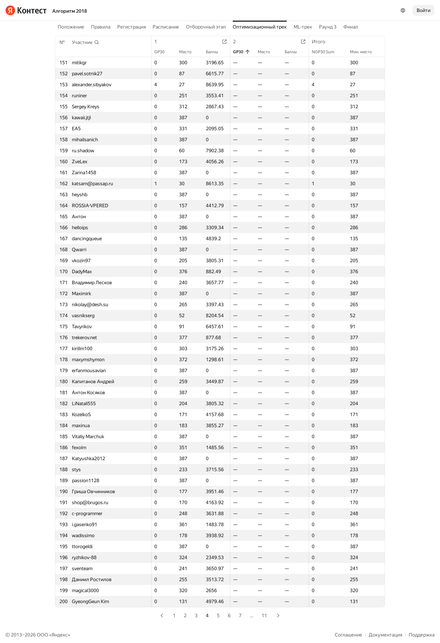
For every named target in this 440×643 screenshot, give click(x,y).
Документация (385, 635)
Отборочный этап (206, 27)
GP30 (163, 52)
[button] (85, 42)
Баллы (215, 52)
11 (264, 615)
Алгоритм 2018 (69, 11)
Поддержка (421, 635)
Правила (100, 27)
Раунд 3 (328, 27)
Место (188, 52)
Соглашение (348, 635)
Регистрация (131, 27)
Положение (71, 27)
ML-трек (303, 27)
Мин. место (364, 52)
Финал (350, 27)
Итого (322, 41)
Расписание (166, 27)
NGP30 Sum (326, 52)
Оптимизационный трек (260, 27)
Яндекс (60, 635)
